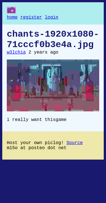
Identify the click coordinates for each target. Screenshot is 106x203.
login (51, 18)
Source (74, 150)
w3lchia (16, 57)
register (31, 18)
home (12, 18)
